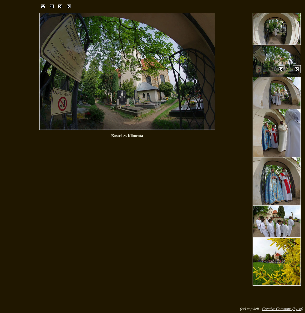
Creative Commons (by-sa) (282, 309)
